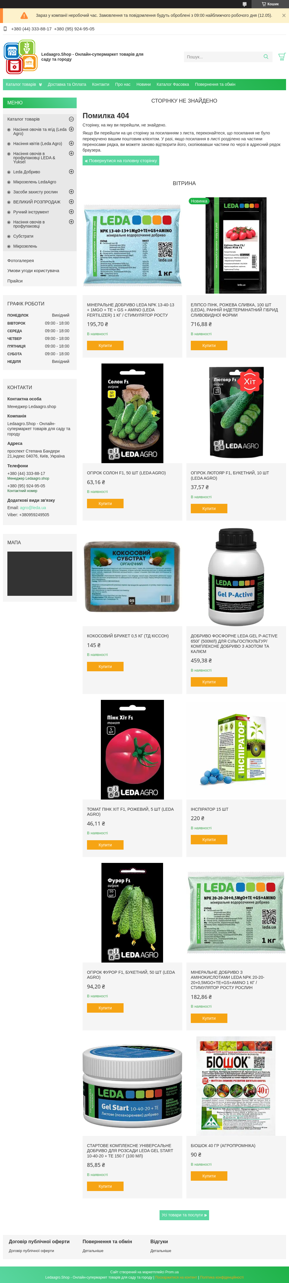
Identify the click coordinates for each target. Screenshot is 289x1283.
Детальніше (93, 1251)
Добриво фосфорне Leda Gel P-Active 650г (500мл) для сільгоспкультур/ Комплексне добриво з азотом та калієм (234, 644)
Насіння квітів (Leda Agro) (37, 143)
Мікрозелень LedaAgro (34, 182)
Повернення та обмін (215, 84)
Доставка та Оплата (67, 84)
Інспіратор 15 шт (210, 809)
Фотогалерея (20, 260)
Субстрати (23, 236)
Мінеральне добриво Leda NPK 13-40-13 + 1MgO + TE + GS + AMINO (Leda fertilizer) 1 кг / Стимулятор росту (130, 310)
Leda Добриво (26, 172)
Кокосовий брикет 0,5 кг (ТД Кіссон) (128, 636)
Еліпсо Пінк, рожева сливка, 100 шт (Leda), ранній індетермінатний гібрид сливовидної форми (234, 310)
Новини (144, 84)
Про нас (123, 84)
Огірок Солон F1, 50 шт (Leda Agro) (126, 473)
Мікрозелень (25, 246)
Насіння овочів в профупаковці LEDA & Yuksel (34, 157)
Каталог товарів (21, 84)
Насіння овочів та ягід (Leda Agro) (40, 131)
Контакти (100, 84)
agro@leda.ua (33, 507)
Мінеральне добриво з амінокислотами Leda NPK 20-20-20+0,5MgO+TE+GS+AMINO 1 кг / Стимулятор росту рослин (228, 980)
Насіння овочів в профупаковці (29, 224)
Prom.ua (172, 1272)
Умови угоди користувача (33, 270)
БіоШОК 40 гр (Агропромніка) (223, 1145)
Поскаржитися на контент (176, 1277)
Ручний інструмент (31, 212)
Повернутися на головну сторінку (123, 160)
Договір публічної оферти (31, 1251)
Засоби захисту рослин (35, 192)
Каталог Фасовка (173, 84)
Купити (105, 345)
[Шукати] (265, 57)
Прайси (15, 280)
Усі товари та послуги (182, 1215)
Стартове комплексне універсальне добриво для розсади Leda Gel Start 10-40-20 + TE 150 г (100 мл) (130, 1150)
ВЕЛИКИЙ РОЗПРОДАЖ (36, 202)
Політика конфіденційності (222, 1277)
